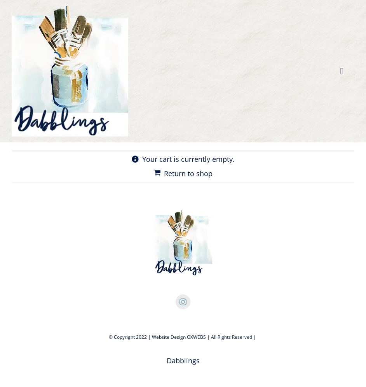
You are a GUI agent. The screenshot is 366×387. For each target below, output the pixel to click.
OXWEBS (196, 337)
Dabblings (183, 360)
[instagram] (183, 301)
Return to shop (188, 173)
